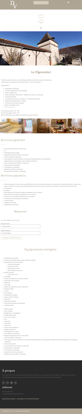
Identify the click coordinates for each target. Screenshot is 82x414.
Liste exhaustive (10, 107)
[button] (68, 2)
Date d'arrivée (5, 223)
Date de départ (5, 230)
